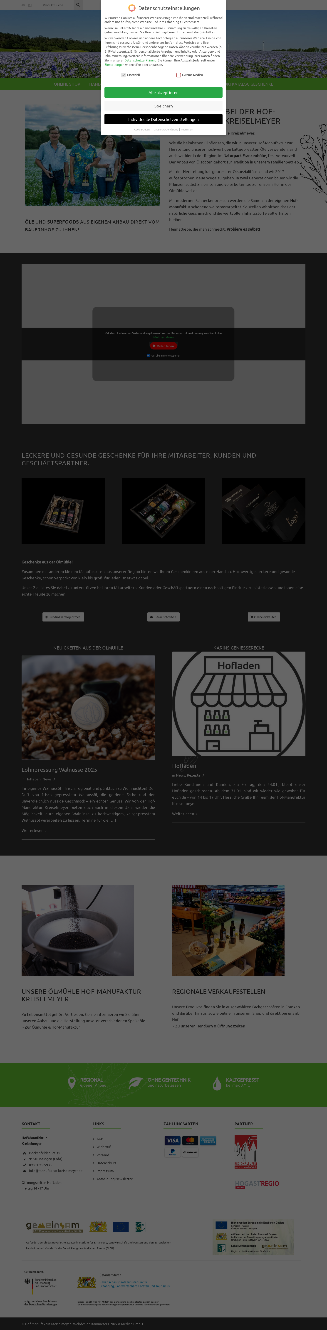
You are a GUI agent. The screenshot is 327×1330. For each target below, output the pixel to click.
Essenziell (130, 75)
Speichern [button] (163, 105)
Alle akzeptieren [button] (163, 92)
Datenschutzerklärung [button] (166, 129)
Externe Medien (189, 75)
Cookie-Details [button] (142, 129)
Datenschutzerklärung (140, 60)
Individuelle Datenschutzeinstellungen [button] (163, 119)
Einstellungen (114, 64)
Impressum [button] (187, 129)
